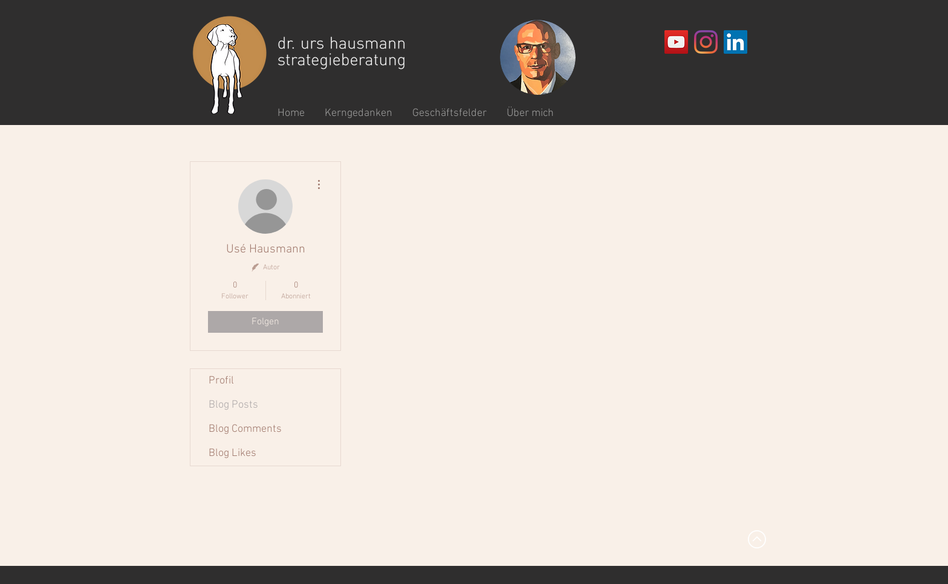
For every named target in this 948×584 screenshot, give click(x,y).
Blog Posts (233, 405)
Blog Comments (245, 429)
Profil (221, 380)
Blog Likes (232, 453)
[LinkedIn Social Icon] (735, 42)
